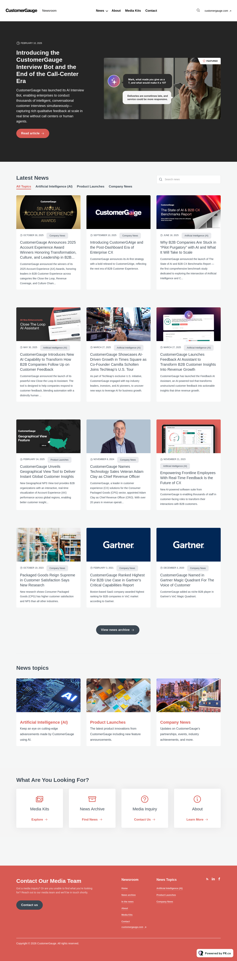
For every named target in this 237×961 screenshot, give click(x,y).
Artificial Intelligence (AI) (44, 722)
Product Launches (108, 722)
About (116, 10)
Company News (175, 722)
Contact (151, 10)
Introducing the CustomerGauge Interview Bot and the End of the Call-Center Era (47, 66)
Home (124, 888)
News (100, 10)
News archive (128, 895)
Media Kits (133, 10)
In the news (127, 901)
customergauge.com (216, 10)
